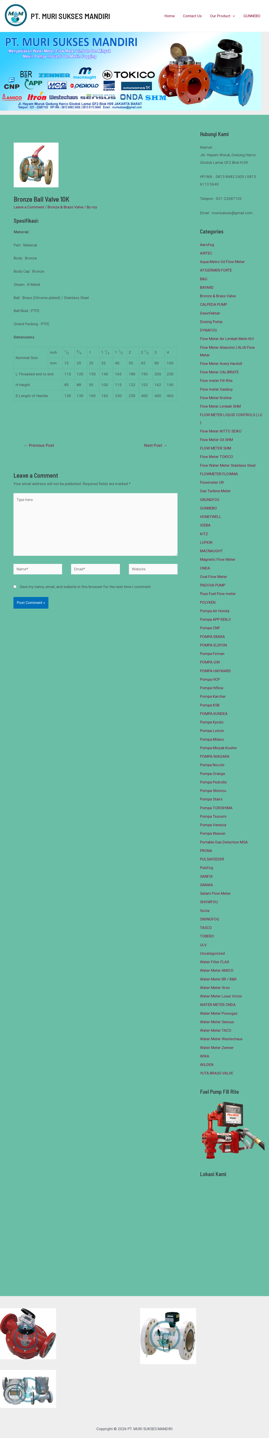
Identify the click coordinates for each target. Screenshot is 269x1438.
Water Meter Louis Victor (221, 996)
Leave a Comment (29, 207)
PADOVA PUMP (212, 585)
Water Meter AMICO (217, 970)
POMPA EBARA (212, 636)
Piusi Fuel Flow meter (218, 593)
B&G (203, 279)
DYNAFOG (208, 330)
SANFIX (206, 876)
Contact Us (194, 16)
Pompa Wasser (213, 833)
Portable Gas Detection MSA (224, 842)
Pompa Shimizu (213, 790)
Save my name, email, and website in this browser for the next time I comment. (86, 586)
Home (172, 16)
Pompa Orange (212, 773)
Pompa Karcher (213, 696)
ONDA (205, 568)
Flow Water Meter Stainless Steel (228, 465)
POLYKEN (207, 602)
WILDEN (206, 1064)
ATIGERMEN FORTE (216, 270)
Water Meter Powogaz (219, 1013)
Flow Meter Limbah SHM (220, 406)
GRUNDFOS (209, 499)
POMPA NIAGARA (214, 756)
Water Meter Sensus (217, 1022)
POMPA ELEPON (213, 645)
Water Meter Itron (215, 987)
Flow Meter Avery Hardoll (221, 363)
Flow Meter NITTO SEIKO (221, 431)
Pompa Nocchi (212, 765)
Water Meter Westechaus (221, 1039)
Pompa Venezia (213, 825)
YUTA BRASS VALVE (216, 1073)
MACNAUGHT (211, 551)
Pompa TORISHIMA (216, 808)
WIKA (204, 1056)
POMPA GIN (210, 662)
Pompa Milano (212, 739)
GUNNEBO (252, 16)
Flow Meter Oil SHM (216, 439)
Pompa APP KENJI (215, 619)
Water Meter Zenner (217, 1047)
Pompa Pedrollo (213, 782)
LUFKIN (206, 542)
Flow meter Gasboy (216, 389)
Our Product (223, 16)
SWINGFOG (209, 919)
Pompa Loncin (212, 730)
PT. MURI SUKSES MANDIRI (70, 16)
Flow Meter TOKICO (216, 456)
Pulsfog (206, 867)
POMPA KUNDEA (214, 713)
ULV (203, 945)
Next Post (155, 445)
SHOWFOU (209, 902)
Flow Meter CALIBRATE (219, 372)
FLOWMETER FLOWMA (219, 474)
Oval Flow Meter (213, 576)
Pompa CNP (210, 628)
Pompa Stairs (211, 799)
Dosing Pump (211, 321)
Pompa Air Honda (214, 611)
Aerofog (207, 244)
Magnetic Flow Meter (217, 559)
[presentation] (234, 16)
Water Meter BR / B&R (218, 979)
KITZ (204, 534)
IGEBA (205, 525)
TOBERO (207, 936)
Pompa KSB (209, 705)
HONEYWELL (210, 516)
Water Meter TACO (215, 1030)
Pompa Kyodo (211, 722)
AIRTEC (206, 253)
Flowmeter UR (212, 482)
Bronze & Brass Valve (65, 207)
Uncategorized (212, 953)
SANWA (206, 885)
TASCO (206, 927)
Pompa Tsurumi (213, 816)
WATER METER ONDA (218, 1004)
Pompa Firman (212, 653)
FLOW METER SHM (215, 448)
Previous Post (39, 445)
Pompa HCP (210, 679)
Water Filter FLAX (214, 962)
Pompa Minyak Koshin (218, 748)
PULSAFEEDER (212, 859)
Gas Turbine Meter (215, 491)
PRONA (206, 850)
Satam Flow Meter (215, 893)
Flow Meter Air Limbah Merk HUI (227, 338)
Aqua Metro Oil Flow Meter (222, 261)
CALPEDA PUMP (213, 304)
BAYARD (207, 287)
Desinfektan (210, 313)
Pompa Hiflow (211, 688)
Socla (204, 910)
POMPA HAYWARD (215, 671)
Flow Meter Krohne (216, 398)
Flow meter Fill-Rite (216, 380)
